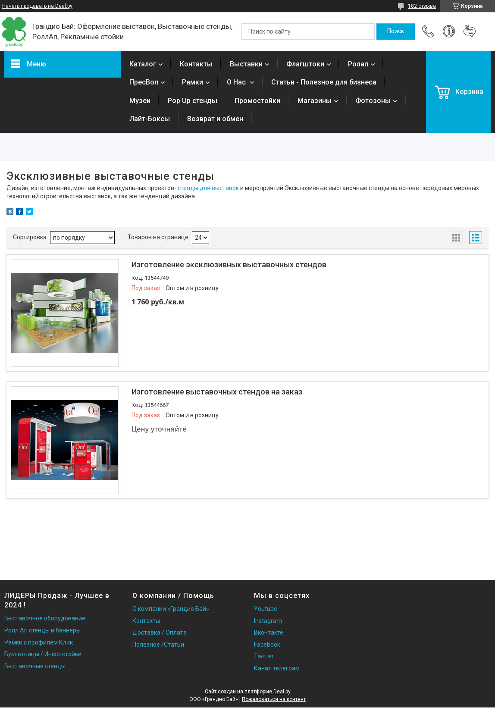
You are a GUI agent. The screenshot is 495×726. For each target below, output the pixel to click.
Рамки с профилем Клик (38, 642)
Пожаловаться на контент (274, 699)
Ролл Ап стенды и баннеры (42, 630)
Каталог (142, 64)
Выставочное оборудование (44, 618)
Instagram (268, 620)
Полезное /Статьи (158, 644)
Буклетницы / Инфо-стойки (42, 654)
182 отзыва (422, 6)
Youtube (265, 608)
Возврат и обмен (215, 119)
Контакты (196, 64)
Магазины (315, 101)
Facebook (267, 644)
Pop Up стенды (192, 101)
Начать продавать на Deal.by (37, 6)
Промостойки (257, 101)
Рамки (192, 82)
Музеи (139, 101)
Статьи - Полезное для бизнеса (323, 82)
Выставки (246, 64)
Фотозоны (373, 101)
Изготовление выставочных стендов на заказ (217, 391)
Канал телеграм (277, 668)
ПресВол (143, 82)
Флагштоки (305, 64)
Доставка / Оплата (159, 632)
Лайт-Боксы (149, 119)
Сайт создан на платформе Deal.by (248, 691)
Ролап (358, 64)
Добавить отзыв (470, 31)
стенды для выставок (208, 188)
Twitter (264, 656)
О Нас (237, 82)
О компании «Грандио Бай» (170, 608)
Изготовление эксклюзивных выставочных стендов (229, 264)
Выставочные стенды (35, 666)
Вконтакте (268, 632)
